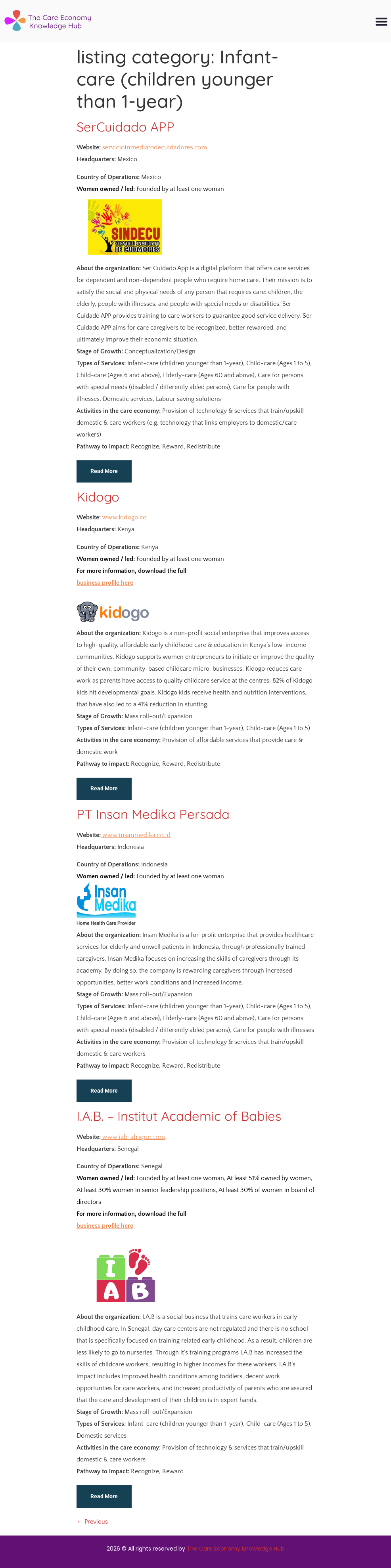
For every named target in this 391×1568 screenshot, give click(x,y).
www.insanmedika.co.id (136, 835)
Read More (104, 471)
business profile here (105, 582)
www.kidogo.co (124, 517)
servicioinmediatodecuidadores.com (154, 147)
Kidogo (98, 496)
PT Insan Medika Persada (153, 814)
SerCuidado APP (125, 126)
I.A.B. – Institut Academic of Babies (179, 1116)
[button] (381, 21)
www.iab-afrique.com (133, 1137)
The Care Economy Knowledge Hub (235, 1549)
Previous (92, 1521)
